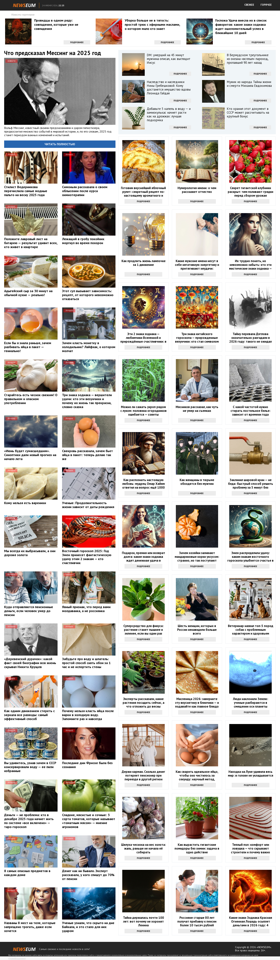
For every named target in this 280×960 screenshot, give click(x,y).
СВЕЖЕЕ (249, 4)
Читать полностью (60, 144)
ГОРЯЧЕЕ (266, 4)
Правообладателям (17, 958)
